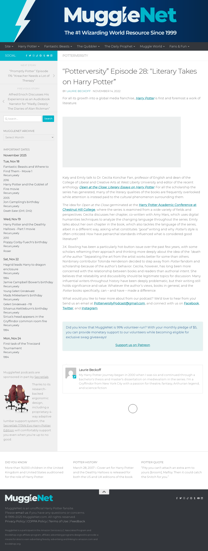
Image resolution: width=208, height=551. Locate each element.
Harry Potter (27, 46)
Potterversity (75, 56)
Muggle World (151, 46)
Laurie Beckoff (79, 91)
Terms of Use (58, 521)
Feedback (77, 521)
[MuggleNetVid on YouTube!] (48, 55)
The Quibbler (87, 46)
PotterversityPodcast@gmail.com (119, 303)
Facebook (191, 303)
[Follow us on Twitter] (30, 55)
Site (8, 46)
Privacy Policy (15, 521)
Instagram (89, 308)
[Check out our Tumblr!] (44, 55)
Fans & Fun (178, 46)
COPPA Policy (37, 521)
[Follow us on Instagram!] (33, 55)
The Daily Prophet (118, 46)
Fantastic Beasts (56, 46)
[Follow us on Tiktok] (37, 55)
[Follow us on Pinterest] (41, 55)
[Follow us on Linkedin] (51, 55)
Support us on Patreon (132, 345)
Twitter (68, 308)
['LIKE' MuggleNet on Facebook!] (26, 55)
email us (22, 512)
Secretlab (41, 377)
